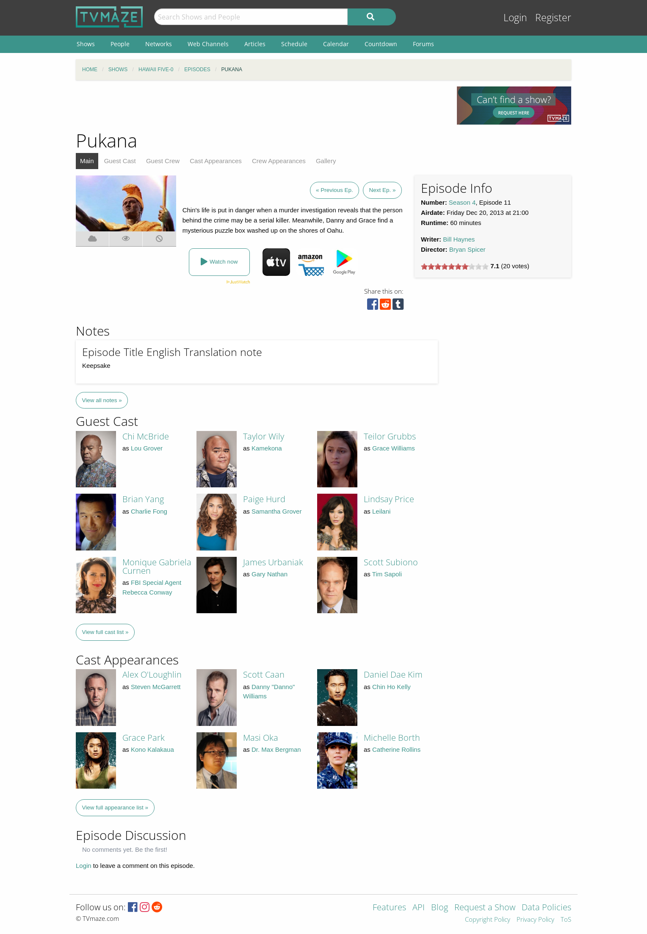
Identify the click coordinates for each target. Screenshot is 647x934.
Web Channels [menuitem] (208, 44)
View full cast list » (105, 632)
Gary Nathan (270, 574)
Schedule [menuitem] (294, 44)
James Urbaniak (273, 562)
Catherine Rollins (396, 749)
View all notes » (102, 400)
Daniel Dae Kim (393, 674)
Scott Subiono (391, 562)
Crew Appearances (279, 160)
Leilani (381, 511)
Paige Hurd (264, 499)
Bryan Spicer (467, 249)
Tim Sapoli (387, 574)
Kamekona (267, 448)
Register (553, 17)
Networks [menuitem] (158, 44)
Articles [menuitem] (254, 44)
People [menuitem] (120, 44)
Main (87, 160)
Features (389, 908)
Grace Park (143, 737)
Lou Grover (147, 448)
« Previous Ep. (334, 190)
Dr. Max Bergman (276, 749)
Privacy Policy (535, 919)
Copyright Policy (487, 919)
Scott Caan (264, 674)
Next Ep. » (382, 190)
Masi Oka (260, 737)
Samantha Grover (276, 511)
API (418, 908)
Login (515, 17)
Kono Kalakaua (152, 749)
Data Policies (546, 908)
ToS (566, 919)
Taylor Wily (263, 436)
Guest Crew (163, 160)
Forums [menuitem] (423, 44)
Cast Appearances (216, 160)
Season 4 (462, 202)
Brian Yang (143, 499)
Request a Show (484, 908)
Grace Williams (393, 448)
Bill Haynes (459, 239)
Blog (439, 908)
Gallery (326, 160)
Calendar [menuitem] (336, 44)
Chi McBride (145, 436)
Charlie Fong (149, 511)
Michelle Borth (392, 737)
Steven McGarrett (156, 686)
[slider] (455, 266)
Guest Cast (120, 160)
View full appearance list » (115, 807)
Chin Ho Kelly (391, 686)
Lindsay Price (389, 499)
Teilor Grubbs (390, 436)
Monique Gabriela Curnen (156, 566)
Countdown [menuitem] (381, 44)
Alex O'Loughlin (152, 674)
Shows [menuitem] (86, 44)
